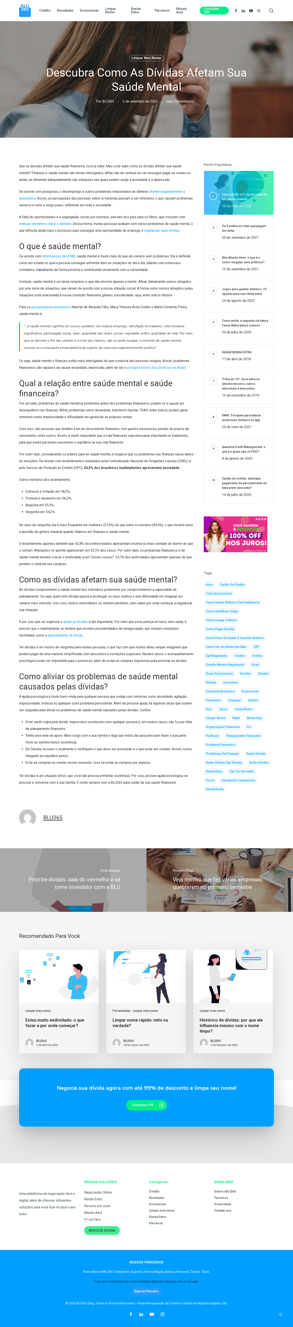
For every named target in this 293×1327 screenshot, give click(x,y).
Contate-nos (222, 1210)
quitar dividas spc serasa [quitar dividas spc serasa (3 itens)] (224, 762)
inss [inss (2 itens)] (209, 709)
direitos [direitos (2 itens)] (245, 673)
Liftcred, (148, 1271)
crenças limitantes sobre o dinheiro (45, 224)
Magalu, (159, 1271)
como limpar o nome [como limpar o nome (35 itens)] (221, 620)
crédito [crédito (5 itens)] (257, 655)
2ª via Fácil (92, 1219)
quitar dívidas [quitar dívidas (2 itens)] (259, 762)
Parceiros (156, 1223)
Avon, (87, 1271)
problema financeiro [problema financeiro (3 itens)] (220, 744)
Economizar (157, 1204)
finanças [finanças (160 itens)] (234, 700)
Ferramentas (122, 1010)
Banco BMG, (100, 1271)
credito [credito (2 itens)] (239, 655)
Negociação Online (98, 1192)
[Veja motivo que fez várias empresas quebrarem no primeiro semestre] (219, 880)
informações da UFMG (58, 256)
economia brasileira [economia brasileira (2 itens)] (220, 691)
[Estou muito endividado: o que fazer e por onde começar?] (59, 1001)
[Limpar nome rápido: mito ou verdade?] (146, 1001)
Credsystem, (122, 1271)
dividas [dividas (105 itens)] (263, 673)
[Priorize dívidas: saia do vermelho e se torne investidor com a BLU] (73, 880)
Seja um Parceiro (146, 1291)
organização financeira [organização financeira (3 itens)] (223, 727)
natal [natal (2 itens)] (236, 718)
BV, (110, 1271)
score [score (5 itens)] (210, 780)
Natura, (170, 1271)
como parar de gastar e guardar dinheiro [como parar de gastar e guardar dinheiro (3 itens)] (235, 638)
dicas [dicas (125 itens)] (255, 664)
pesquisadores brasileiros (51, 307)
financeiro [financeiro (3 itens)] (213, 700)
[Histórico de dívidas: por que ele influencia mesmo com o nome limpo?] (233, 1001)
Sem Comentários (179, 102)
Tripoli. (205, 1271)
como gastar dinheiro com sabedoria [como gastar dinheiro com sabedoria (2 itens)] (232, 602)
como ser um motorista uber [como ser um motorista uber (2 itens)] (226, 647)
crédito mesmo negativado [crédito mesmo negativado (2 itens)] (225, 664)
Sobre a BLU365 (225, 1191)
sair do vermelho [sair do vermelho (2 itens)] (242, 771)
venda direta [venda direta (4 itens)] (215, 789)
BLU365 (108, 102)
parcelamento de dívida (65, 635)
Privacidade (222, 1204)
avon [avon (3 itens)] (209, 584)
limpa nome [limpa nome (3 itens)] (243, 709)
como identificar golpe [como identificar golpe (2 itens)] (222, 611)
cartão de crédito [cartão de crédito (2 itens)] (232, 584)
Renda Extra (93, 1199)
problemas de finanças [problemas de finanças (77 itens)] (222, 753)
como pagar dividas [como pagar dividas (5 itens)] (220, 629)
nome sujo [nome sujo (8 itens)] (254, 718)
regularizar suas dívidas (162, 231)
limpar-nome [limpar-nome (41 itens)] (215, 718)
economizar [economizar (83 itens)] (250, 691)
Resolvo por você (97, 1206)
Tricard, (195, 1271)
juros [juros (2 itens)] (223, 709)
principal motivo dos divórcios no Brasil (156, 368)
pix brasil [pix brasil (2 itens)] (212, 736)
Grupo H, (136, 1271)
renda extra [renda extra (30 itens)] (214, 771)
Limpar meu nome (146, 58)
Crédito (154, 1191)
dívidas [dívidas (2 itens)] (211, 682)
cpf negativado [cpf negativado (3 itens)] (216, 655)
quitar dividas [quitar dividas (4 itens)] (256, 753)
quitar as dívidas (75, 622)
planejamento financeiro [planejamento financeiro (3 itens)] (243, 736)
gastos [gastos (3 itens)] (253, 700)
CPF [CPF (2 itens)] (256, 647)
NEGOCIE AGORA (102, 1231)
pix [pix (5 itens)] (249, 727)
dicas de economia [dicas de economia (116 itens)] (219, 673)
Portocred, (183, 1271)
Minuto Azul (93, 1213)
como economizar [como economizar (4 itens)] (219, 593)
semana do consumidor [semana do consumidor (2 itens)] (239, 780)
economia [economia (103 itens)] (230, 682)
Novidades (156, 1197)
